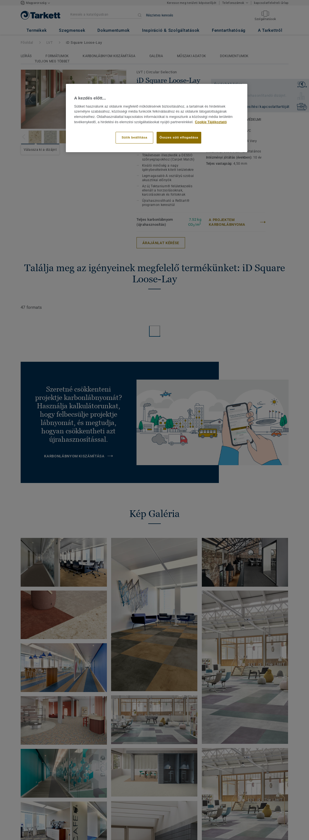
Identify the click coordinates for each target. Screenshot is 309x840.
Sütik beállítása (134, 137)
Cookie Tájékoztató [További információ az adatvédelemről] (211, 122)
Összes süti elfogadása (179, 137)
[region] (156, 118)
